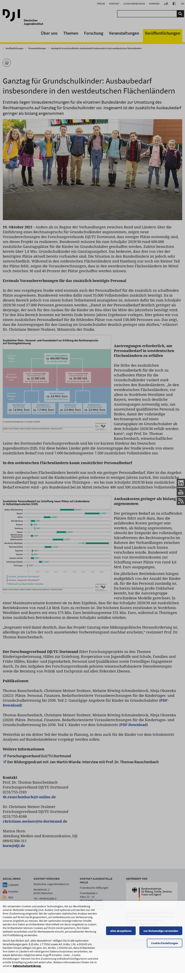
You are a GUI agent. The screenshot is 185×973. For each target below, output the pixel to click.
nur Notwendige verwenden (160, 960)
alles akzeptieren (121, 960)
